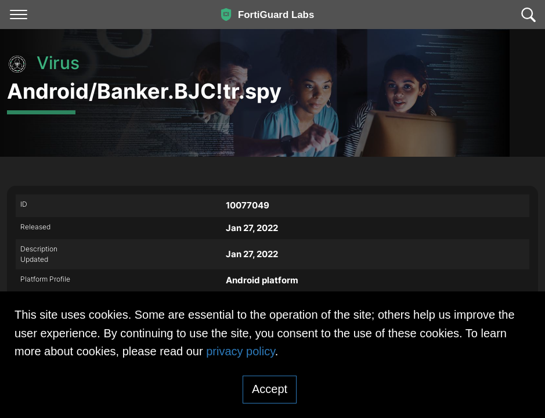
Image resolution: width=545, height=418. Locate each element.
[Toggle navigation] (18, 14)
